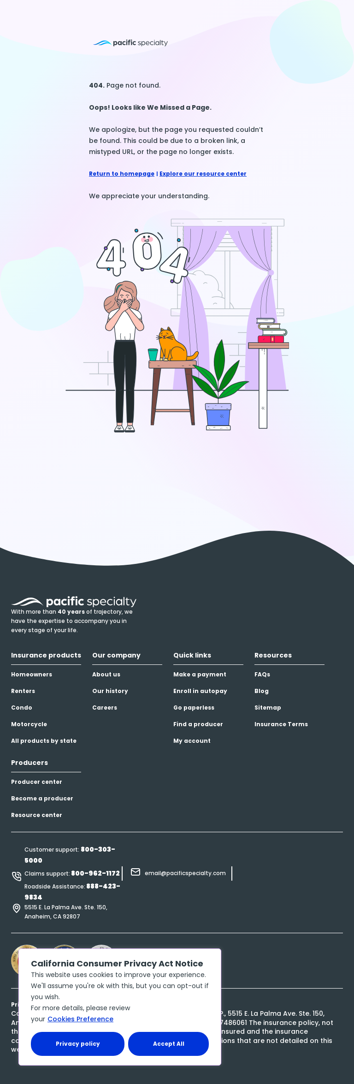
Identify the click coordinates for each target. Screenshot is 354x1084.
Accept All (168, 1044)
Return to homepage (121, 174)
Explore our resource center (203, 174)
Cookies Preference (80, 1019)
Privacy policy (78, 1044)
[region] (119, 1007)
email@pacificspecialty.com (185, 873)
